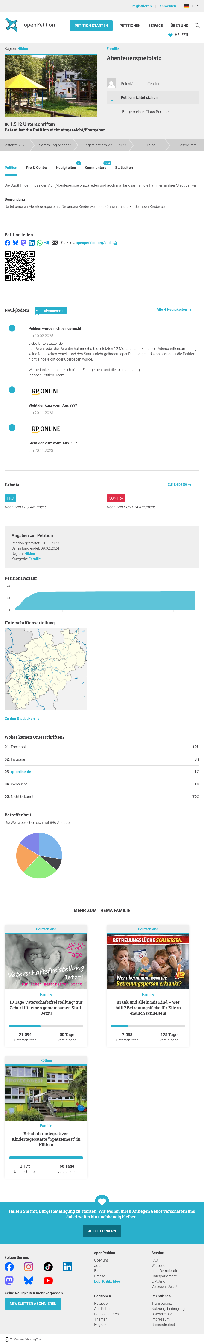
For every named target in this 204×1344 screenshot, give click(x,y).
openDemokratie (165, 1271)
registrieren (142, 6)
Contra (116, 498)
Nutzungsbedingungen (170, 1309)
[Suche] (197, 25)
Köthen (46, 1060)
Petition (11, 167)
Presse (99, 1276)
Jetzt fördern (102, 1231)
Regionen (101, 1324)
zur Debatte (178, 484)
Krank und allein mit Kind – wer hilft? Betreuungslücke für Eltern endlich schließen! (148, 1007)
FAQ (155, 1260)
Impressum (161, 1319)
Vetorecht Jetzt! (164, 1286)
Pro (10, 498)
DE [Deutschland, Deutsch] (189, 6)
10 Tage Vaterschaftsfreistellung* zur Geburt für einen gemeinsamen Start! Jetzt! (46, 1007)
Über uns (101, 1260)
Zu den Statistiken (20, 718)
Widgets (158, 1265)
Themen (101, 1319)
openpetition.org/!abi (96, 243)
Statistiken (124, 167)
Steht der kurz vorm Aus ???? (53, 405)
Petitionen (130, 25)
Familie (113, 49)
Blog (98, 1271)
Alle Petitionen (105, 1309)
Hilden (22, 48)
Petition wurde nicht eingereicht (55, 328)
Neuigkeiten (66, 165)
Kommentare (95, 165)
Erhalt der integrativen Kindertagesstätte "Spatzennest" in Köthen (46, 1139)
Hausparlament (164, 1276)
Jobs (98, 1265)
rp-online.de (21, 772)
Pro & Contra (36, 167)
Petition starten (91, 25)
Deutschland (46, 929)
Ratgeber (101, 1303)
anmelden (168, 6)
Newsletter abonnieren (33, 1303)
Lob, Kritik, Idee (107, 1281)
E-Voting (158, 1281)
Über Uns (179, 25)
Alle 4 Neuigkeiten (172, 309)
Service (155, 25)
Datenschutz (162, 1314)
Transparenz (162, 1303)
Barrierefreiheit (163, 1324)
